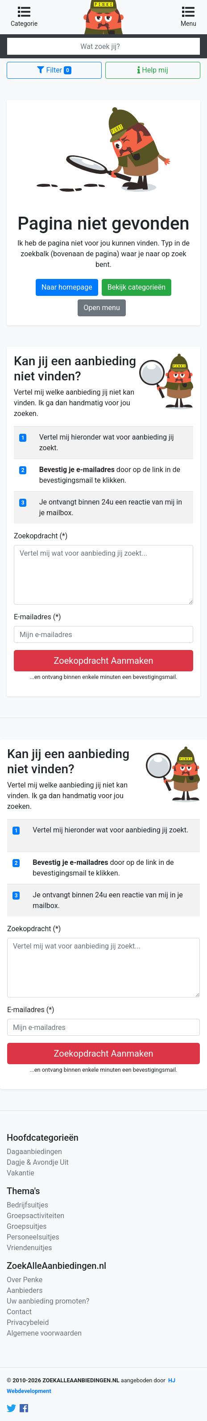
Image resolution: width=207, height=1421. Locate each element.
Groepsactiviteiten (35, 1215)
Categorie (24, 16)
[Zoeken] (103, 46)
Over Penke (24, 1280)
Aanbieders (25, 1290)
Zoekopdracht (40, 536)
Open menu (101, 307)
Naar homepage (66, 287)
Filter (54, 70)
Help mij (152, 70)
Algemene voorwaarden (44, 1333)
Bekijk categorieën (137, 287)
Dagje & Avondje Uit (38, 1162)
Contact (19, 1312)
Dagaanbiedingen (34, 1151)
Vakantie (20, 1173)
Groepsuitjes (27, 1226)
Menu (188, 16)
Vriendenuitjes (29, 1247)
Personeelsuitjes (33, 1237)
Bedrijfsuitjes (27, 1205)
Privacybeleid (28, 1322)
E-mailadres (37, 617)
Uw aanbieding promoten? (48, 1301)
